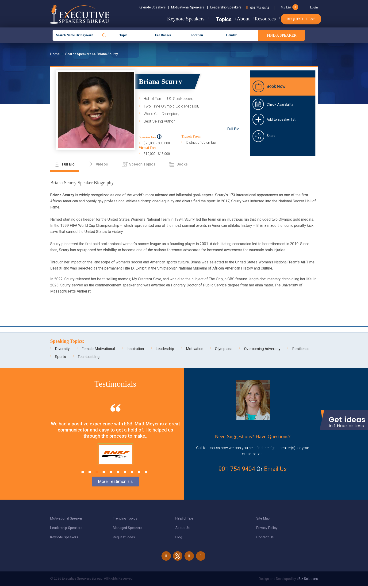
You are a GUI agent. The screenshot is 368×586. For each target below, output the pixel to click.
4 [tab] (104, 472)
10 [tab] (146, 472)
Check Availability (280, 104)
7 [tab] (125, 472)
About (229, 19)
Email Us (275, 469)
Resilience (301, 349)
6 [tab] (118, 472)
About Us (182, 528)
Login (314, 7)
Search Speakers (78, 54)
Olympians (223, 349)
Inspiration (135, 349)
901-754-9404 (259, 8)
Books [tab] (182, 164)
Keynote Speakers (154, 7)
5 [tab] (111, 472)
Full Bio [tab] (68, 164)
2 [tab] (89, 472)
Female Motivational (98, 349)
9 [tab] (139, 472)
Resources (258, 19)
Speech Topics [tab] (142, 164)
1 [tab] (82, 472)
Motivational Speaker (66, 518)
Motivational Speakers (189, 7)
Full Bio (233, 129)
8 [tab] (132, 472)
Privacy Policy (266, 528)
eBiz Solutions (307, 579)
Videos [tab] (102, 164)
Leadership (165, 349)
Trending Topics (125, 518)
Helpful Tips (184, 518)
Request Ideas (301, 19)
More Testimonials (115, 481)
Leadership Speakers (226, 7)
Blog (178, 537)
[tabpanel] (115, 440)
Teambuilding (89, 357)
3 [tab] (97, 472)
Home (55, 54)
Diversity (62, 349)
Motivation (194, 349)
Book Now (276, 86)
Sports (60, 357)
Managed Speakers (127, 528)
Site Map (263, 518)
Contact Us (265, 537)
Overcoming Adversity (262, 349)
